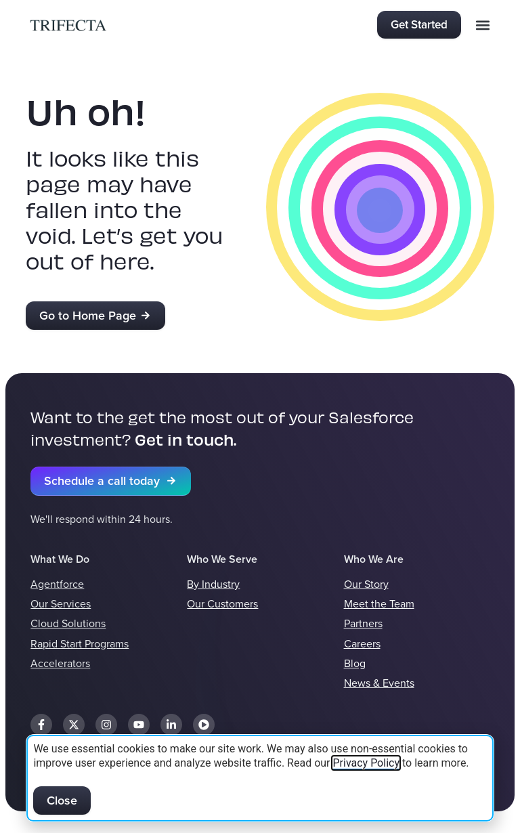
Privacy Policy (365, 762)
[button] (483, 25)
